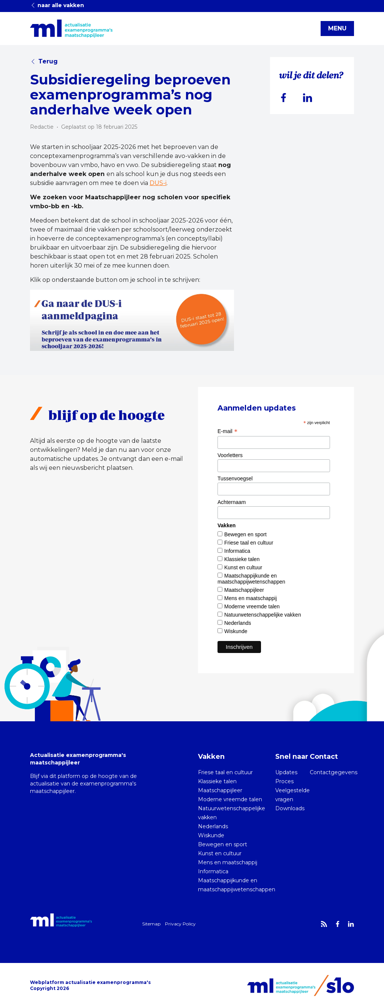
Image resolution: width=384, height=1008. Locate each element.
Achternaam (232, 502)
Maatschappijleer (244, 590)
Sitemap (151, 924)
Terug (44, 61)
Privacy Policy (180, 924)
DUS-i (158, 183)
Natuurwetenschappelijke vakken (262, 615)
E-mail (227, 431)
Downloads (289, 808)
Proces (284, 781)
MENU (337, 28)
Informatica (237, 551)
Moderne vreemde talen (252, 606)
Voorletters (230, 455)
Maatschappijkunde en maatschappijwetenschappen (251, 579)
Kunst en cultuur (243, 567)
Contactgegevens (333, 772)
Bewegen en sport (245, 534)
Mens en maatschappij (250, 598)
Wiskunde (235, 631)
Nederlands (237, 623)
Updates (286, 772)
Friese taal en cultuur (248, 543)
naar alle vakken (57, 5)
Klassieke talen (242, 559)
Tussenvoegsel (235, 478)
